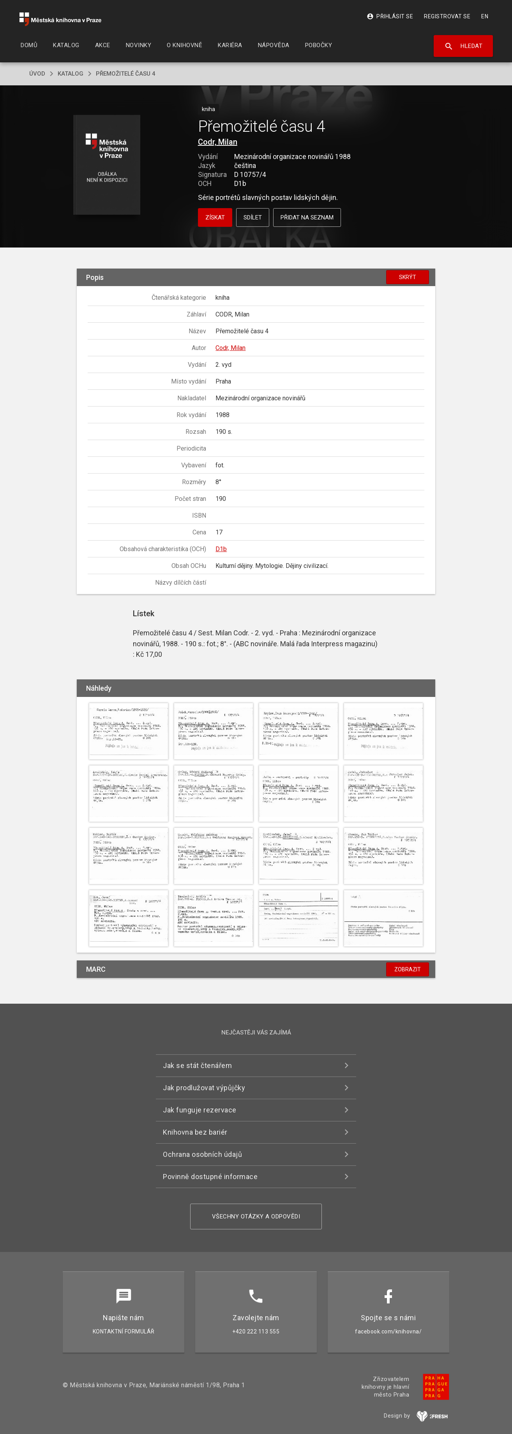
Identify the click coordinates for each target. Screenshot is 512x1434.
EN (484, 16)
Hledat (463, 46)
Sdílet (253, 217)
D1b (221, 549)
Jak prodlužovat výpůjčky (204, 1088)
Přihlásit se (390, 16)
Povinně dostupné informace (210, 1176)
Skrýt (407, 277)
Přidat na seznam (307, 217)
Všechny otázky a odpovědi (256, 1216)
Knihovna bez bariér (195, 1132)
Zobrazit (407, 969)
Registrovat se (447, 16)
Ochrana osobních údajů (202, 1154)
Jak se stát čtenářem (197, 1065)
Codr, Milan (217, 142)
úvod (37, 73)
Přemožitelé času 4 (125, 73)
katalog (70, 73)
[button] (107, 165)
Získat (215, 217)
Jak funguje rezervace (200, 1110)
